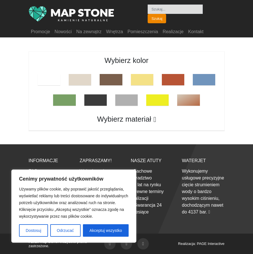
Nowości (63, 31)
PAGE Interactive (210, 244)
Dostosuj (33, 230)
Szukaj (156, 18)
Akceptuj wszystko (105, 230)
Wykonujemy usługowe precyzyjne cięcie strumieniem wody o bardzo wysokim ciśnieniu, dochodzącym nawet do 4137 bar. (203, 191)
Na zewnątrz (89, 31)
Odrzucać (65, 230)
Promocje (40, 31)
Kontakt (195, 31)
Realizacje (173, 31)
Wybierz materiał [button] (126, 119)
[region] (73, 206)
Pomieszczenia (142, 31)
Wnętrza (114, 31)
